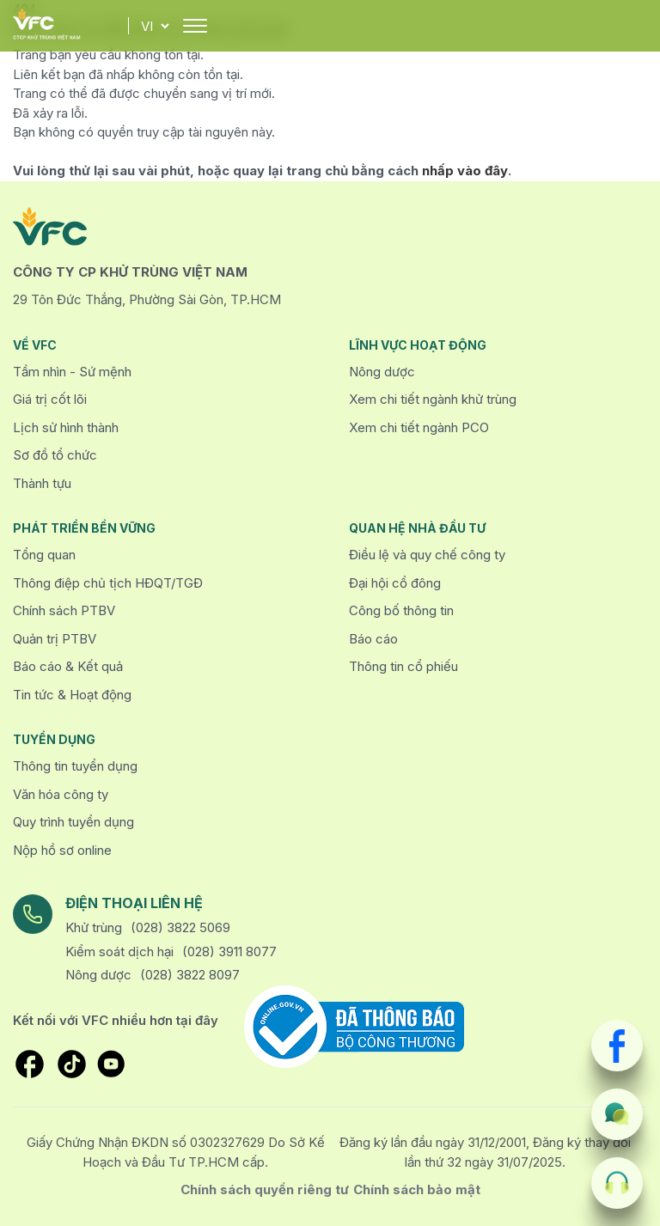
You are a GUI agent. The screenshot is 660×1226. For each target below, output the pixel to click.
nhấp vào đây (465, 170)
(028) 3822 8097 (190, 975)
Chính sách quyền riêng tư (264, 1189)
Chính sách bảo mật (416, 1189)
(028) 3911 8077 (229, 951)
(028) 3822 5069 (180, 927)
